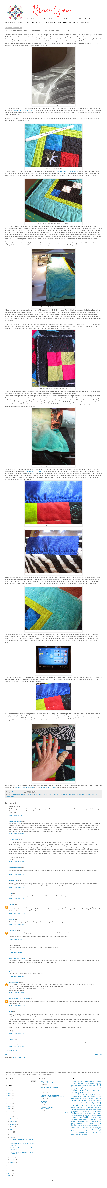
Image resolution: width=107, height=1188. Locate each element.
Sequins (87, 1121)
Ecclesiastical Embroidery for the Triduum (52, 1096)
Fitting (84, 1098)
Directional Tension (95, 1092)
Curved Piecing (81, 1089)
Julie (10, 1011)
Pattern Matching (83, 1113)
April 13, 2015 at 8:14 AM (16, 887)
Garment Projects (84, 22)
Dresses (80, 1094)
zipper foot (84, 1134)
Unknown (12, 904)
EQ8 (91, 1095)
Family (94, 1096)
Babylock (94, 1081)
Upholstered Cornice (76, 1129)
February (13, 1159)
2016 (10, 1114)
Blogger (57, 1181)
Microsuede (85, 1109)
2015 (10, 1116)
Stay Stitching (92, 1125)
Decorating (75, 1093)
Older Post (98, 1054)
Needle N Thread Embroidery (50, 1095)
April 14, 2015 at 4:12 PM (16, 952)
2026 (10, 1088)
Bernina (30, 794)
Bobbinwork (98, 1083)
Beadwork (73, 1083)
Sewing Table (79, 1125)
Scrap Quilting (80, 1121)
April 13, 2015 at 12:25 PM (17, 913)
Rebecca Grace (14, 839)
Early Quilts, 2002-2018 (23, 22)
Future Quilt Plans (73, 22)
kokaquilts (44, 1101)
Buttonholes (74, 1085)
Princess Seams (94, 1115)
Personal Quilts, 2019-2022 (37, 22)
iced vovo (43, 1102)
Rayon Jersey (94, 1117)
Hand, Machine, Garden (47, 1083)
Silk (84, 1125)
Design (81, 1093)
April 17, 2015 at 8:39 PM (16, 992)
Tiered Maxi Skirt (90, 1127)
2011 (10, 1173)
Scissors (73, 1121)
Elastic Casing (97, 1094)
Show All (66, 1112)
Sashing (91, 1119)
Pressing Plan (86, 1115)
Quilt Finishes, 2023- (51, 22)
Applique (79, 1081)
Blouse (92, 1083)
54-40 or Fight (16, 794)
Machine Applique (90, 1105)
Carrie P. (11, 1039)
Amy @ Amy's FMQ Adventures (19, 998)
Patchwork (75, 1113)
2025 (10, 1090)
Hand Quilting (88, 1100)
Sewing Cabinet (89, 1123)
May (11, 1134)
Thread (83, 1127)
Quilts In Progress (62, 22)
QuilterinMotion (14, 982)
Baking (99, 1081)
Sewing (79, 1123)
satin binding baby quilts (33, 471)
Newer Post (8, 1054)
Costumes (87, 1087)
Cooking (80, 1087)
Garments (80, 1100)
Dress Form (74, 1094)
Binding (87, 1083)
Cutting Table (91, 1090)
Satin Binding (83, 794)
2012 (10, 1170)
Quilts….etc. (44, 1081)
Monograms (85, 1111)
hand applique (91, 1133)
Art (83, 1081)
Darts (99, 1090)
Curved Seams (91, 1089)
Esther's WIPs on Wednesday (24, 787)
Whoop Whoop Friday (48, 787)
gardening (82, 1132)
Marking (74, 794)
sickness (94, 794)
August (12, 1126)
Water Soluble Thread (80, 1131)
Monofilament (74, 1111)
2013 (10, 1168)
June (11, 1132)
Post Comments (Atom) (20, 1057)
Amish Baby (24, 794)
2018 (10, 1109)
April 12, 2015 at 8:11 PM (16, 861)
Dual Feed (86, 1094)
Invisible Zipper (90, 1103)
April (11, 1137)
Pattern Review (92, 1113)
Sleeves (87, 1125)
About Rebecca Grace (10, 22)
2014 (10, 1165)
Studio (79, 1127)
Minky (78, 794)
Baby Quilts (88, 1081)
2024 (10, 1093)
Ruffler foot (85, 1119)
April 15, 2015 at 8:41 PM (16, 965)
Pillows (99, 1113)
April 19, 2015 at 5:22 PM (16, 1046)
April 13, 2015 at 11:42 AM (17, 898)
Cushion (99, 1089)
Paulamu (12, 919)
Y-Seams (89, 1131)
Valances (84, 1129)
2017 (10, 1111)
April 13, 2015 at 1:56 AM (16, 874)
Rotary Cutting (78, 1119)
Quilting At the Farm (47, 1107)
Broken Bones (55, 794)
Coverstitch (94, 1087)
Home (54, 1054)
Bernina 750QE (47, 794)
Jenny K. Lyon (13, 880)
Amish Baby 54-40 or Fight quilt (24, 110)
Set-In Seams (93, 1121)
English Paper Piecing (85, 1096)
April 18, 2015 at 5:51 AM (16, 1033)
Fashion (98, 1096)
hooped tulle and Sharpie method (67, 171)
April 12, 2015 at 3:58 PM (16, 815)
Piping (72, 1115)
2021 (10, 1101)
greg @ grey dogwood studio (18, 958)
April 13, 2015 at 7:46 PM (16, 939)
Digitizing (87, 1092)
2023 (10, 1095)
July (11, 1129)
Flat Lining (89, 1098)
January (12, 1162)
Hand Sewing (97, 1100)
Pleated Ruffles (78, 1115)
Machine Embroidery (85, 1107)
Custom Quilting (77, 1091)
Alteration (73, 1081)
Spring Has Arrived (46, 1108)
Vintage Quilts (91, 1129)
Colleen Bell (13, 930)
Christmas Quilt (91, 1085)
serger (89, 794)
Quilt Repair (79, 1117)
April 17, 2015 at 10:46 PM (17, 1005)
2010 (10, 1176)
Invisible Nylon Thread (78, 1103)
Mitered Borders (97, 1109)
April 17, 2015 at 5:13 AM (16, 976)
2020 (10, 1103)
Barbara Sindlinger (15, 867)
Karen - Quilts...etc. (15, 821)
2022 (10, 1098)
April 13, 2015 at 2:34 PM (16, 924)
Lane (10, 893)
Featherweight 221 (76, 1098)
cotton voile (74, 1132)
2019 (10, 1106)
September (13, 1124)
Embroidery (74, 1096)
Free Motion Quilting (65, 794)
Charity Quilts (81, 1085)
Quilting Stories (14, 971)
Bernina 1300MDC (37, 794)
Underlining (98, 1127)
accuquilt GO (97, 1131)
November (13, 1121)
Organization (97, 1111)
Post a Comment (12, 1050)
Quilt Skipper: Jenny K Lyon (49, 1087)
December (13, 1119)
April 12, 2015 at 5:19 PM (16, 834)
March (12, 1157)
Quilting (86, 1117)
